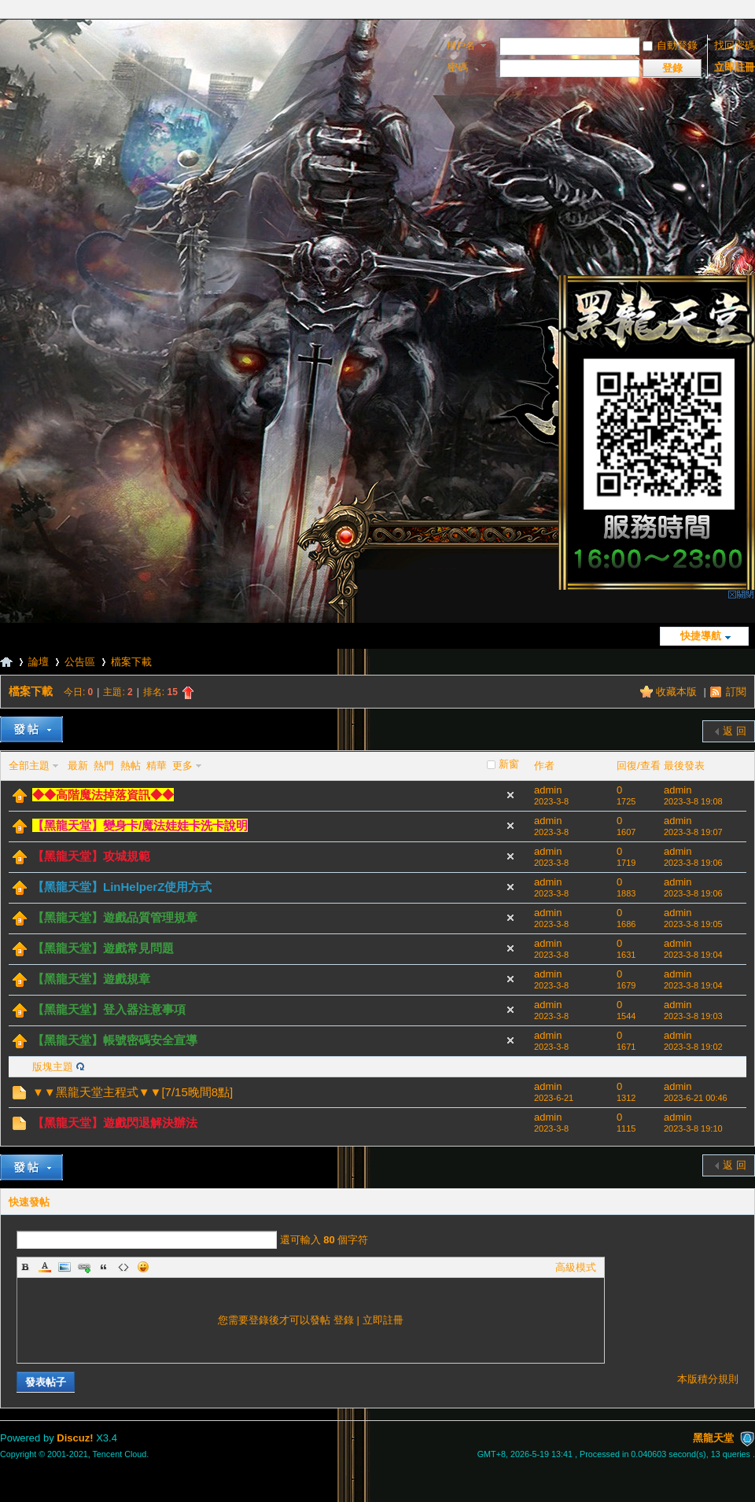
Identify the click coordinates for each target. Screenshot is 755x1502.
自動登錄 (670, 45)
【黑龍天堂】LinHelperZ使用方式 (122, 886)
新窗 (509, 764)
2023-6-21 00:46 (695, 1098)
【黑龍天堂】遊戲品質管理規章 (114, 917)
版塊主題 (52, 1067)
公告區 (79, 662)
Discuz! (75, 1438)
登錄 (343, 1320)
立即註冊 (734, 67)
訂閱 (736, 692)
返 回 (734, 731)
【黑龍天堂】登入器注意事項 (109, 1009)
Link (84, 1267)
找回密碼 (734, 45)
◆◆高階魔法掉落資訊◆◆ (103, 794)
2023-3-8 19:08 (693, 801)
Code (123, 1267)
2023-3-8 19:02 (693, 1046)
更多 (182, 765)
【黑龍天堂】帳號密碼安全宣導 (114, 1040)
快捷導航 (700, 636)
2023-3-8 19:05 (693, 924)
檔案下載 (131, 662)
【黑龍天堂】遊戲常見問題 (103, 948)
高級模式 (575, 1267)
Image (64, 1267)
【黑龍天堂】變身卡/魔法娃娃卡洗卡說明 (140, 825)
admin (548, 790)
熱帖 (130, 765)
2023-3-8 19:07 (693, 832)
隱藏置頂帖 (510, 795)
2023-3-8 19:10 (693, 1128)
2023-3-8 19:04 (693, 954)
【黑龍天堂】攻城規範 (91, 856)
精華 (156, 765)
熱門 (104, 765)
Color (45, 1267)
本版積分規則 (707, 1379)
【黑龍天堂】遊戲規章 (91, 978)
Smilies (143, 1267)
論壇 (38, 662)
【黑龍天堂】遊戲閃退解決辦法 (114, 1122)
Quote (104, 1267)
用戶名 (461, 45)
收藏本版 (678, 692)
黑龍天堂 (6, 661)
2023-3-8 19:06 (693, 862)
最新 (78, 765)
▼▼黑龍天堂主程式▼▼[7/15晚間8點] (132, 1092)
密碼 (457, 67)
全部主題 (29, 765)
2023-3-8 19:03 (693, 1016)
